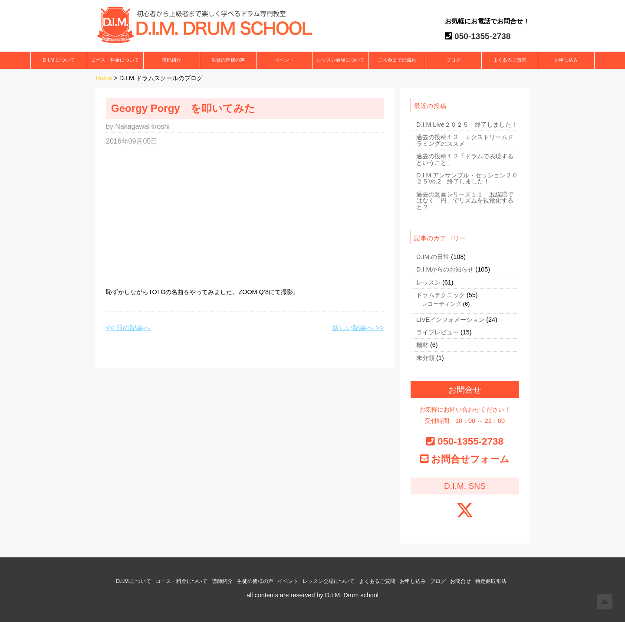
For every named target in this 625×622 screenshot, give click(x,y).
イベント (284, 60)
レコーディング (441, 304)
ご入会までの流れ (397, 60)
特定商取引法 (491, 581)
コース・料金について (115, 60)
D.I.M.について (59, 60)
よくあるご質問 (509, 60)
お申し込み (566, 60)
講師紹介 (171, 60)
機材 (422, 345)
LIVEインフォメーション (450, 319)
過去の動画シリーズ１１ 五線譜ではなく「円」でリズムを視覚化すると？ (464, 200)
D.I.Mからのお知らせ (445, 269)
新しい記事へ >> (358, 327)
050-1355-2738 (481, 36)
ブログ (453, 60)
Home (103, 78)
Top (604, 601)
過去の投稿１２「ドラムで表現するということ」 (464, 159)
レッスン (428, 282)
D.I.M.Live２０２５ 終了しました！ (466, 124)
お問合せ (460, 581)
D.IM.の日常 (432, 257)
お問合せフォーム (470, 459)
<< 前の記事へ (128, 327)
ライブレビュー (437, 332)
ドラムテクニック (440, 295)
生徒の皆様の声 (228, 60)
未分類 (425, 357)
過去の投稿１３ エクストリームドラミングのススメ (464, 140)
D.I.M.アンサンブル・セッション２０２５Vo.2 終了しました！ (467, 178)
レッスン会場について (341, 60)
